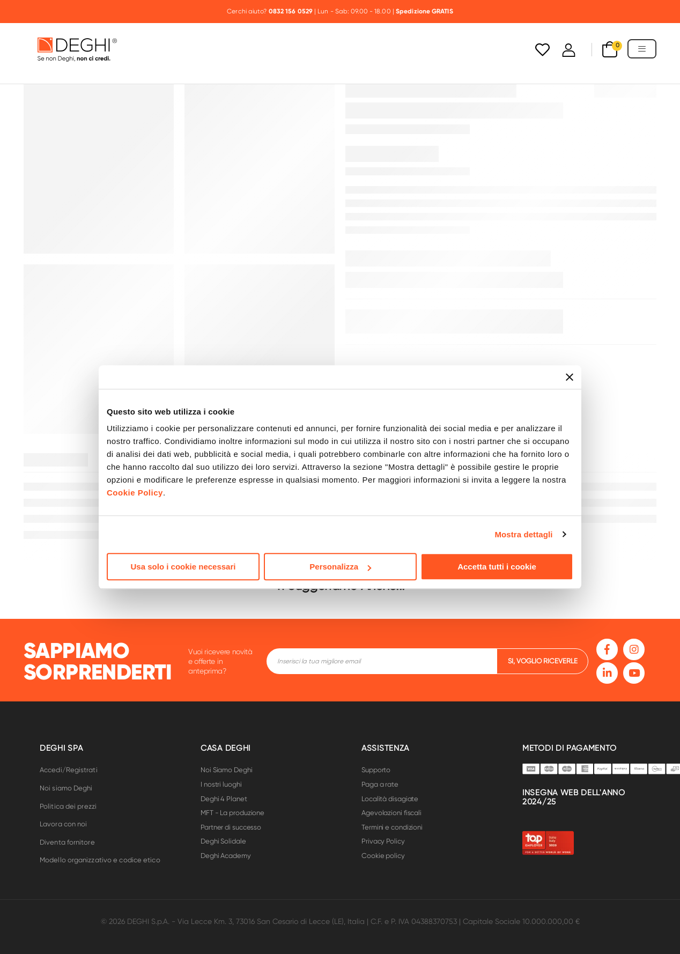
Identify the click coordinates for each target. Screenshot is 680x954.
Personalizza (340, 566)
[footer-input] (382, 661)
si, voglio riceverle (543, 661)
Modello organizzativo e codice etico (100, 860)
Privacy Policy (383, 841)
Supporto (375, 770)
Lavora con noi (63, 824)
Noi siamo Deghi (66, 788)
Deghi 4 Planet (224, 799)
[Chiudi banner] (569, 377)
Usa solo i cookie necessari (183, 566)
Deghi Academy (226, 856)
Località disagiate (389, 799)
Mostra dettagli (523, 534)
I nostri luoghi (221, 784)
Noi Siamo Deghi (227, 770)
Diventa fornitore (67, 842)
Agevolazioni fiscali (391, 813)
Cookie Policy (135, 492)
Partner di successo (231, 827)
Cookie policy (383, 856)
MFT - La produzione (232, 813)
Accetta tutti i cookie (496, 566)
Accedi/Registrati (69, 770)
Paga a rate (379, 784)
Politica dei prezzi (68, 806)
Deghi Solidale (223, 841)
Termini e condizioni (392, 827)
